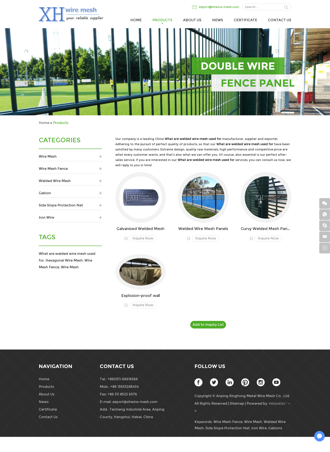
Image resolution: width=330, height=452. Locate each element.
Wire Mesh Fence (70, 168)
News (217, 20)
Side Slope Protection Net (70, 205)
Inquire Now (142, 238)
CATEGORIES (60, 140)
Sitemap (237, 403)
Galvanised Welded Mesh (140, 229)
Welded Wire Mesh (70, 181)
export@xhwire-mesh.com (219, 7)
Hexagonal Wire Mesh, (64, 260)
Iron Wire (70, 217)
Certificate (245, 20)
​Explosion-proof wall (140, 296)
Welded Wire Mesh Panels (203, 229)
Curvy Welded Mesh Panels (266, 229)
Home (136, 20)
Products (162, 20)
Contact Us (279, 20)
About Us (192, 20)
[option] (165, 71)
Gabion (70, 193)
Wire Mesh (70, 156)
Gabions (275, 428)
